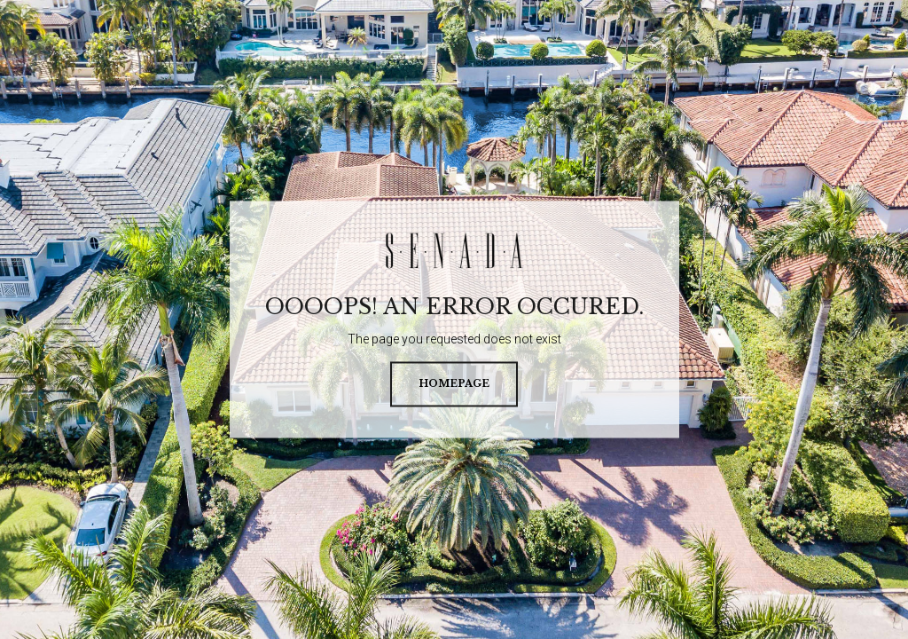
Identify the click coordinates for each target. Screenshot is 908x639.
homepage (454, 384)
